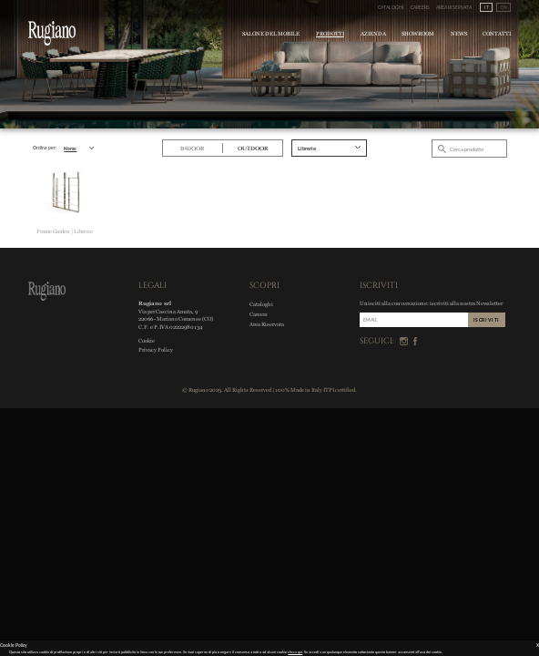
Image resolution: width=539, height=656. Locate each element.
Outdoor (253, 148)
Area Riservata (454, 7)
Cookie (146, 340)
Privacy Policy (155, 349)
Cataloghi (391, 7)
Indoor (192, 148)
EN (504, 7)
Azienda (373, 33)
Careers (420, 7)
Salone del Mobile (271, 33)
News (459, 33)
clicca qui (295, 652)
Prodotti (330, 33)
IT (486, 7)
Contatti (497, 33)
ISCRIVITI (486, 320)
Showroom (418, 33)
